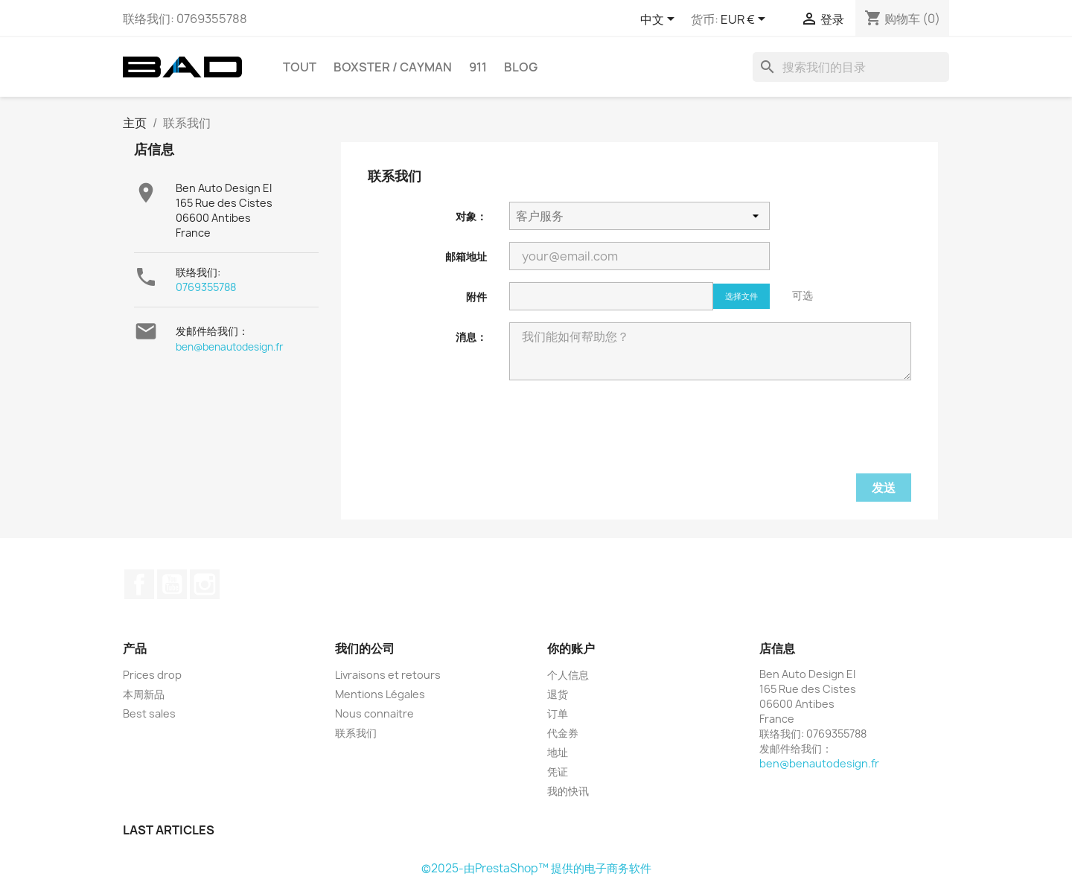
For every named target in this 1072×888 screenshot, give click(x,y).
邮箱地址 (466, 256)
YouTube (172, 584)
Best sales (149, 713)
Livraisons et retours (388, 675)
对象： (471, 216)
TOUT (299, 67)
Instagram (205, 584)
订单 (557, 713)
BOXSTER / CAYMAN (393, 67)
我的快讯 (568, 791)
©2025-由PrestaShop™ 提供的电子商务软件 (536, 868)
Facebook (139, 584)
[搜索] (851, 67)
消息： (471, 337)
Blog (520, 67)
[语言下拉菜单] (660, 20)
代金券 (562, 733)
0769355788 (206, 287)
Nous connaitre (374, 713)
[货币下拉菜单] (745, 20)
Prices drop (152, 675)
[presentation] (622, 437)
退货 (557, 694)
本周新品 (144, 694)
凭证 (557, 771)
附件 (476, 297)
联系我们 (356, 733)
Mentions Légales (380, 694)
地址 (557, 752)
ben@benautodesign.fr (230, 347)
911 (478, 67)
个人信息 (568, 675)
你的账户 (571, 648)
